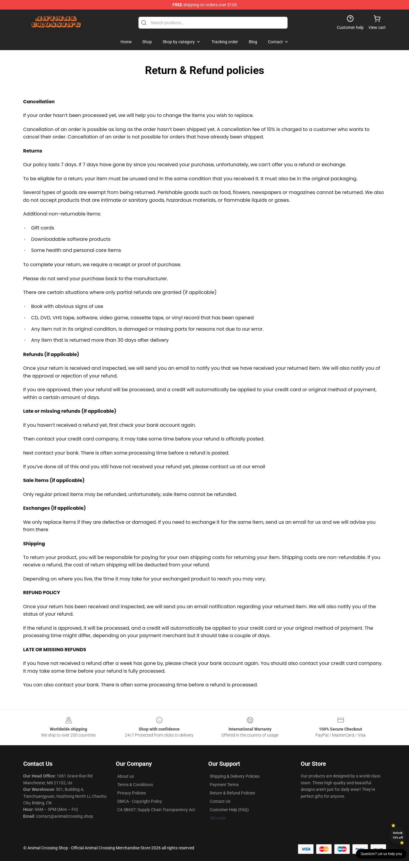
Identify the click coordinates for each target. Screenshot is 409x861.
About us (125, 776)
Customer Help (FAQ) (229, 809)
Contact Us (220, 801)
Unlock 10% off (398, 835)
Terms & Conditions (135, 784)
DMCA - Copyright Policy (139, 801)
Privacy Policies (131, 793)
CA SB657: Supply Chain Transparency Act (156, 809)
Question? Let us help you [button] (381, 854)
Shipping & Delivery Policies (235, 776)
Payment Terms (224, 784)
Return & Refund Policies (232, 793)
